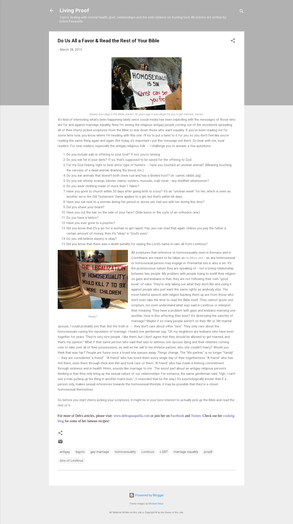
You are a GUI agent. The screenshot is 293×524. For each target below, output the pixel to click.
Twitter (196, 416)
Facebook (177, 416)
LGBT (164, 452)
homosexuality (125, 452)
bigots (80, 452)
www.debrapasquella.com (131, 416)
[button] (232, 41)
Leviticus (148, 452)
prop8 (208, 452)
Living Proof (74, 10)
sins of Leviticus (71, 461)
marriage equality (186, 452)
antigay (65, 452)
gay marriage (99, 452)
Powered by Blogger (146, 495)
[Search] (241, 12)
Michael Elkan (156, 503)
